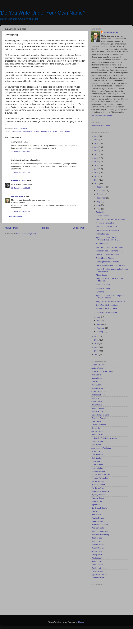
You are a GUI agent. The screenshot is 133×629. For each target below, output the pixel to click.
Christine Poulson (98, 388)
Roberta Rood (97, 541)
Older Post (79, 227)
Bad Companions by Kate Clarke (109, 247)
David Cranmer (97, 408)
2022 (96, 151)
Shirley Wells (96, 555)
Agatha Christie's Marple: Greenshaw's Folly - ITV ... (108, 239)
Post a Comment (15, 217)
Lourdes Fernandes (99, 478)
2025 (96, 140)
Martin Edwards (18, 196)
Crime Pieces (97, 401)
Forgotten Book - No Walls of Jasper (111, 251)
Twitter (68, 131)
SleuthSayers (97, 558)
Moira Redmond (98, 485)
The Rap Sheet (97, 571)
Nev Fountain (41, 131)
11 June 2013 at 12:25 (20, 152)
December (101, 187)
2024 (96, 143)
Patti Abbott (96, 511)
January (100, 332)
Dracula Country (103, 285)
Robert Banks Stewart (105, 258)
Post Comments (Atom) (26, 234)
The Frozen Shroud (56, 131)
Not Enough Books (99, 508)
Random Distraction (99, 531)
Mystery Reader (98, 495)
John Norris (96, 445)
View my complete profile (101, 116)
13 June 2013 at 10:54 (20, 188)
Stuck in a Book (97, 568)
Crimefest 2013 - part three (107, 305)
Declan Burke (97, 411)
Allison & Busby (97, 365)
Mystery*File (96, 501)
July (98, 205)
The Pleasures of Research (107, 230)
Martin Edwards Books (100, 126)
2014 (96, 180)
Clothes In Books (18, 181)
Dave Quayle (96, 405)
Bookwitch (95, 381)
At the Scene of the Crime (102, 371)
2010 (96, 344)
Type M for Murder (99, 575)
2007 (96, 354)
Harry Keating (102, 243)
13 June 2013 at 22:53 (20, 211)
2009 (96, 347)
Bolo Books (96, 375)
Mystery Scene (97, 498)
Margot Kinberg (97, 481)
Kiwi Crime (95, 461)
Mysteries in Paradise (100, 491)
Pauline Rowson (98, 518)
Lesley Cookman (98, 471)
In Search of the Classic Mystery (104, 438)
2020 (96, 158)
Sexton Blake (97, 551)
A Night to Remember (105, 223)
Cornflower (95, 398)
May (99, 317)
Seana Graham (97, 548)
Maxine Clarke (29, 131)
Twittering (100, 292)
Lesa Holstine (97, 468)
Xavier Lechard (97, 578)
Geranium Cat (97, 431)
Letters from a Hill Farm (101, 475)
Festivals (99, 212)
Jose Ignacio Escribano (101, 448)
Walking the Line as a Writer (107, 262)
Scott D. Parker (97, 545)
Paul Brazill (96, 515)
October (100, 194)
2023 (96, 147)
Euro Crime (96, 421)
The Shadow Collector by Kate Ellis (110, 265)
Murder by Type (97, 488)
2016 (96, 173)
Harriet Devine (97, 435)
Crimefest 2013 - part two (106, 309)
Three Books (101, 275)
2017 (96, 169)
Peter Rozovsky (98, 521)
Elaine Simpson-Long (100, 415)
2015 (96, 176)
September (101, 198)
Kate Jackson (97, 455)
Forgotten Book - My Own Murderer (111, 219)
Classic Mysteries (98, 391)
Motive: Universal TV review (107, 254)
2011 (96, 340)
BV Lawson (96, 385)
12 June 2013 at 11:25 (20, 172)
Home (45, 227)
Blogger (81, 622)
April (99, 321)
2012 (96, 336)
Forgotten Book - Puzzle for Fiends (110, 301)
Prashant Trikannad (99, 524)
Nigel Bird (95, 505)
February (101, 328)
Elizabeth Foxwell (98, 418)
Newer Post (11, 227)
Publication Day (102, 234)
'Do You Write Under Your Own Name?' (43, 13)
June (99, 209)
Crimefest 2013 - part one (106, 312)
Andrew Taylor (97, 368)
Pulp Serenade (97, 528)
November (101, 190)
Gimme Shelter (102, 216)
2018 (96, 165)
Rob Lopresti (96, 538)
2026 (96, 136)
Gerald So (95, 428)
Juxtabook (95, 451)
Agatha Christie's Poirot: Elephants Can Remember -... (110, 297)
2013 (96, 184)
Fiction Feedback (98, 425)
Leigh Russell (97, 465)
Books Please (97, 378)
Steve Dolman (97, 565)
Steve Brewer (97, 561)
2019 (96, 162)
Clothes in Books (98, 395)
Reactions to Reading (100, 535)
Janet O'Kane (97, 441)
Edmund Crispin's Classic (106, 227)
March (99, 324)
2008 (96, 351)
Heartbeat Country (103, 288)
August (100, 201)
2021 (96, 154)
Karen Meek (16, 131)
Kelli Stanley (96, 458)
